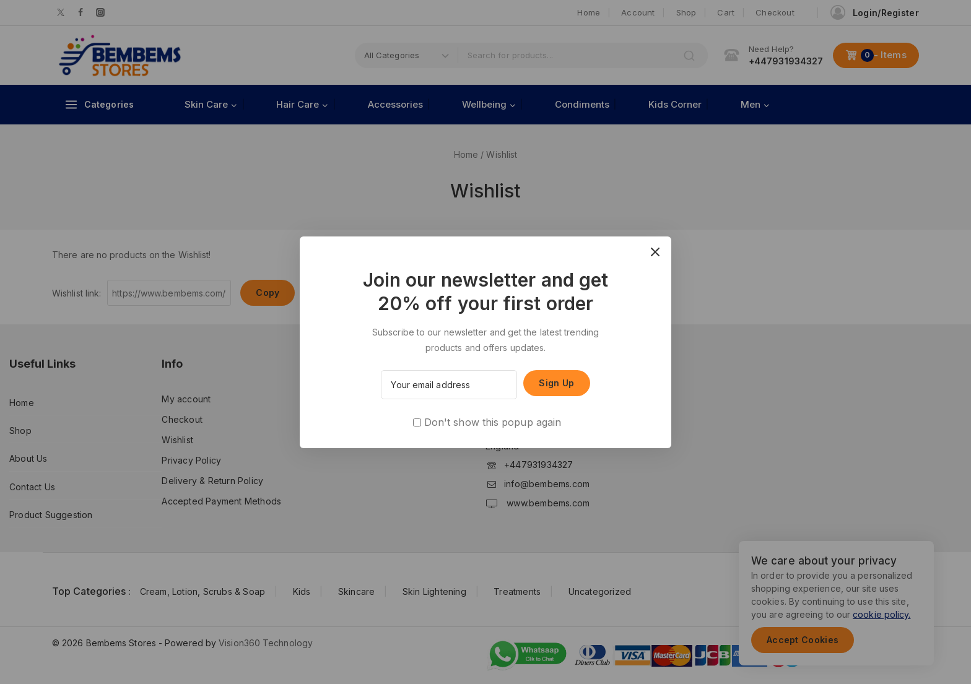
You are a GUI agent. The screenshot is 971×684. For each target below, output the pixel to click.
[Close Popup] (655, 252)
